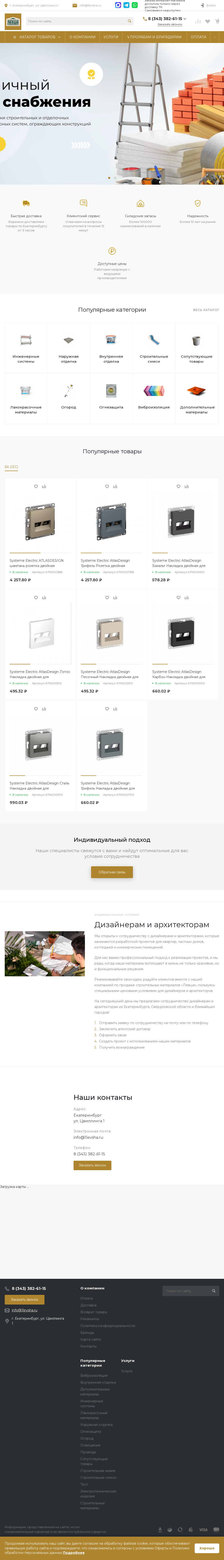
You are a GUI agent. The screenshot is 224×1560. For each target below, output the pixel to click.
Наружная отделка (69, 359)
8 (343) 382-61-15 (89, 1154)
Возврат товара (93, 1312)
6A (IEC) (11, 467)
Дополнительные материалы (196, 409)
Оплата (86, 1298)
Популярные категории (92, 1363)
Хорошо (207, 1548)
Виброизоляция (154, 407)
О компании (92, 1288)
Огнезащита (111, 407)
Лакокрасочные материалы (26, 409)
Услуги (128, 1360)
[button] (109, 178)
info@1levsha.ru (90, 5)
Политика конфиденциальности (107, 1326)
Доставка (88, 1305)
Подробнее (74, 1553)
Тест (84, 1484)
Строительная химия (97, 1471)
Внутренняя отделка (111, 359)
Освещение (90, 1445)
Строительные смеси (154, 359)
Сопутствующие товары (196, 359)
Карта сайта (90, 1339)
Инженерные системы (26, 359)
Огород (68, 407)
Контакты (88, 1346)
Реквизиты (89, 1319)
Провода (88, 1452)
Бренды (87, 1332)
